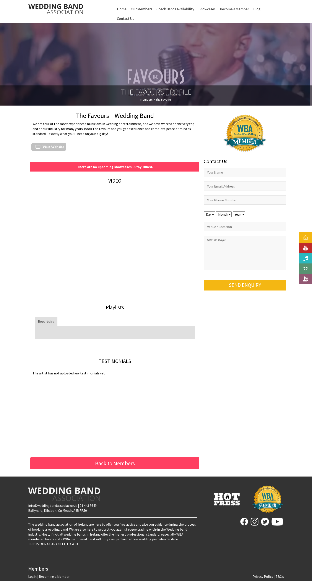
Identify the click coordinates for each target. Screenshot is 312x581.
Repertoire (46, 321)
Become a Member (234, 9)
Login (32, 576)
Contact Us (125, 18)
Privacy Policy (263, 576)
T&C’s (279, 576)
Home (122, 9)
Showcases (207, 9)
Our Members (141, 9)
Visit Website (53, 147)
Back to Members (115, 463)
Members (146, 99)
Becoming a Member (54, 576)
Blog (256, 9)
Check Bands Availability (175, 9)
